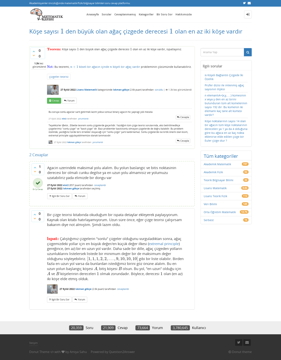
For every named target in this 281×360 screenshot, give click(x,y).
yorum (71, 100)
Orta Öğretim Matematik (220, 212)
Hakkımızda (183, 14)
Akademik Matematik (217, 164)
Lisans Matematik (86, 89)
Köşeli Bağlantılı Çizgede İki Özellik (224, 77)
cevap (55, 100)
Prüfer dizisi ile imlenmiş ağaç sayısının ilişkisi (224, 87)
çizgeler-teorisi (58, 77)
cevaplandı (100, 185)
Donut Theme (39, 352)
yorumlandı (83, 118)
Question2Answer (122, 352)
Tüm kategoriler (221, 156)
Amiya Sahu (78, 352)
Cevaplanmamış (125, 14)
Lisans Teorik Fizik (215, 196)
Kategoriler (146, 14)
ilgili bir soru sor (61, 196)
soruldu (159, 89)
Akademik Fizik (213, 172)
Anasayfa (92, 14)
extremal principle (164, 243)
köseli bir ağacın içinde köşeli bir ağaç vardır (105, 67)
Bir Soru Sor (165, 14)
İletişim (33, 343)
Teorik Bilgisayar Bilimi (218, 180)
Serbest (209, 220)
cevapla (184, 117)
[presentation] (62, 31)
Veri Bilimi (210, 204)
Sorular (106, 14)
